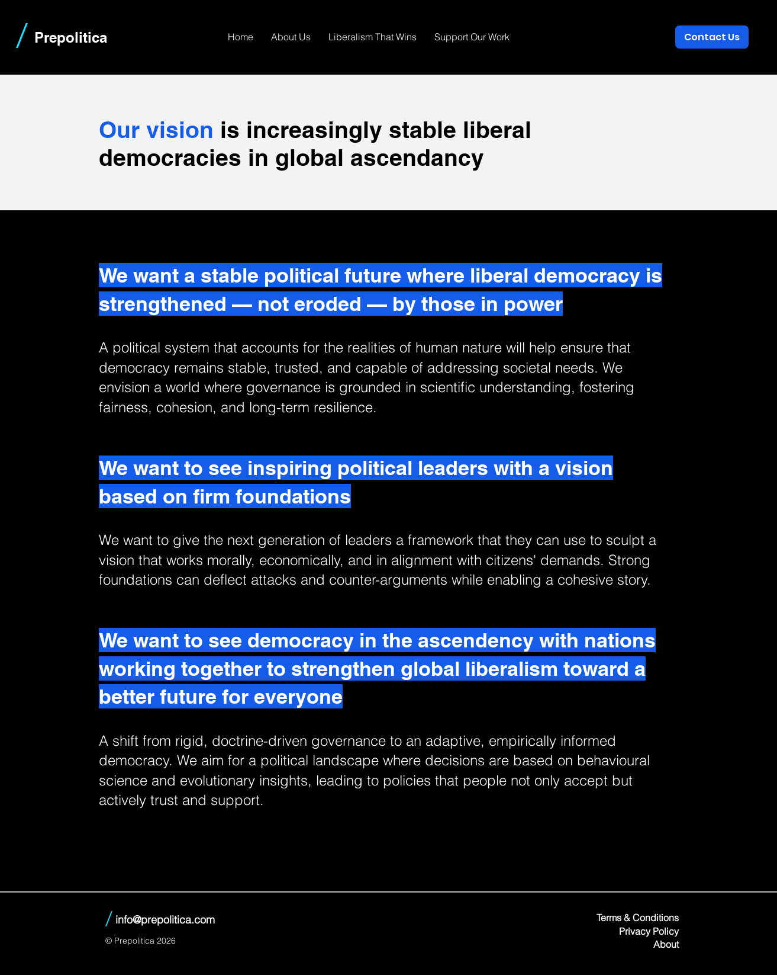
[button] (291, 37)
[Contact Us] (712, 37)
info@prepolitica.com (165, 919)
